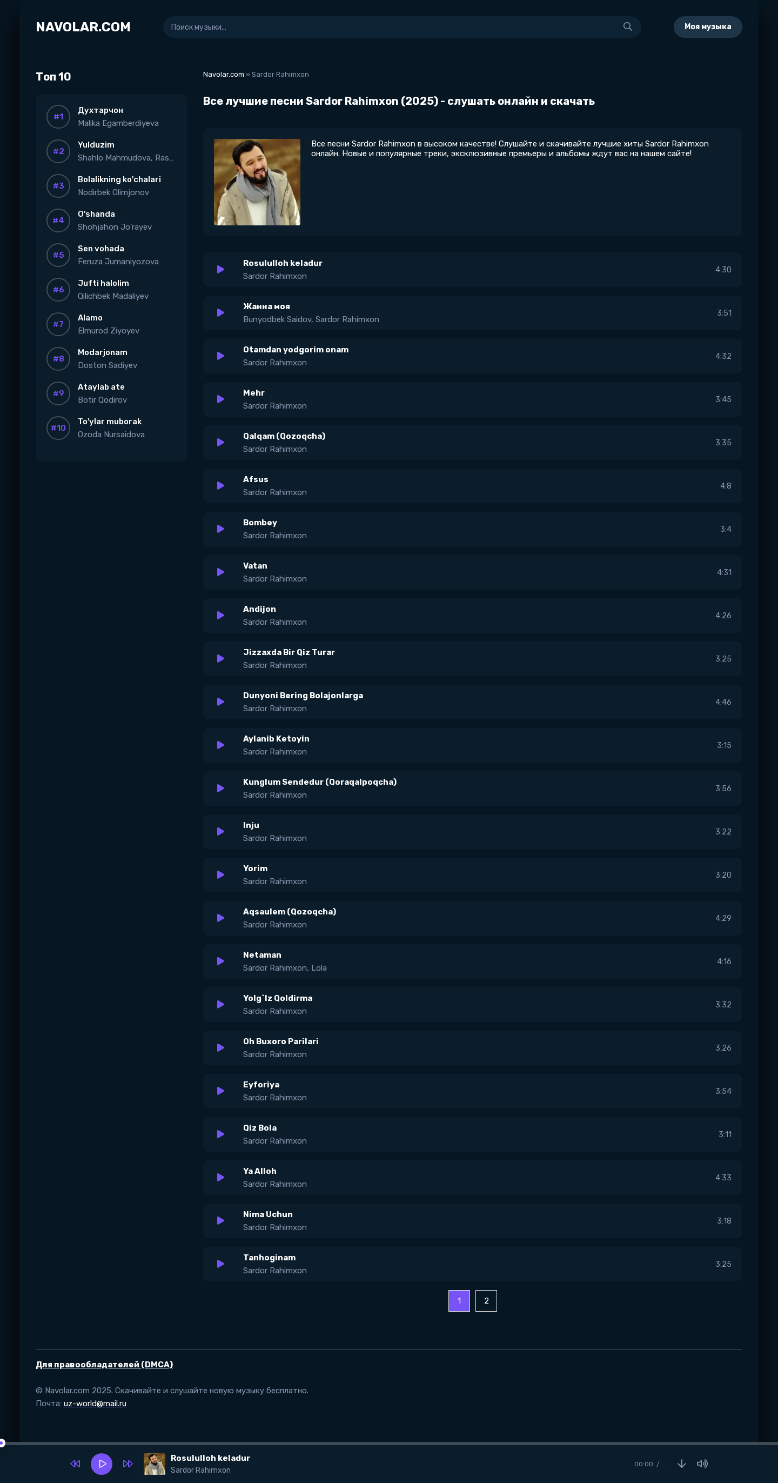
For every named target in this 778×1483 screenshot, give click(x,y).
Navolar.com (223, 74)
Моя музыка (708, 26)
